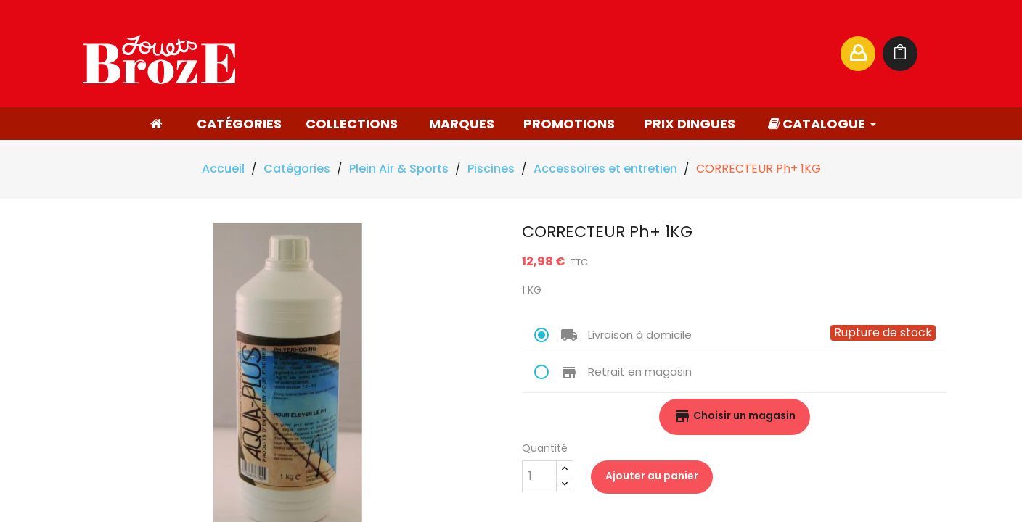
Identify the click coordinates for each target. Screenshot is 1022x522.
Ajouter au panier (651, 475)
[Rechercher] (688, 53)
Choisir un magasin (735, 416)
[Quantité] (539, 476)
